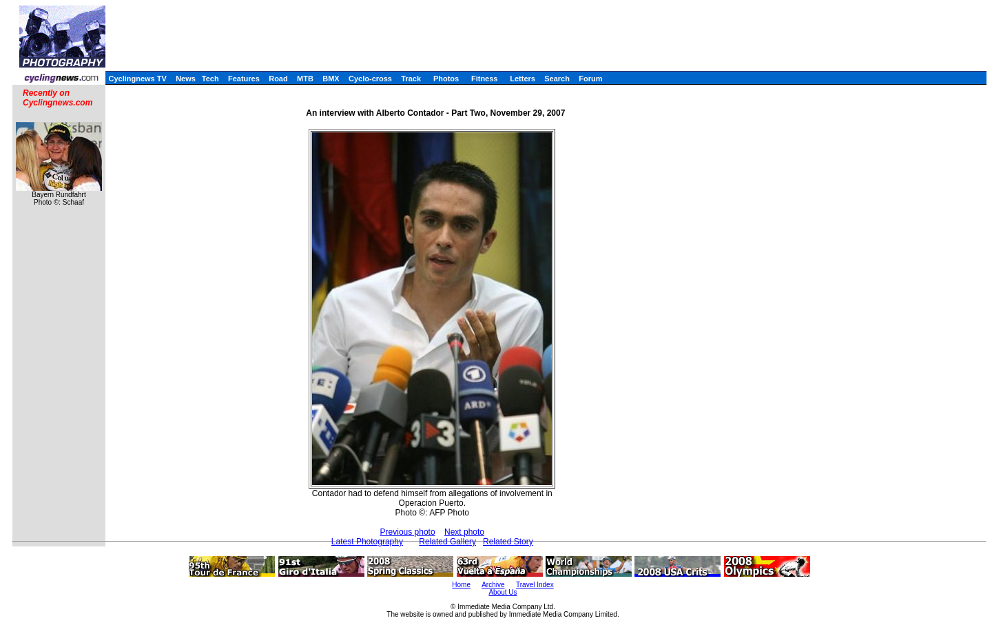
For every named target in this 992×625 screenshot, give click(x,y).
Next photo (464, 532)
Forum (590, 78)
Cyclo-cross (370, 78)
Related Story (508, 541)
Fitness (484, 78)
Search (557, 78)
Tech (210, 78)
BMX (330, 78)
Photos (446, 78)
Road (278, 78)
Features (244, 78)
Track (411, 78)
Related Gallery (447, 541)
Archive (493, 584)
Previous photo (407, 532)
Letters (522, 78)
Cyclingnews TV (137, 78)
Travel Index (535, 584)
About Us (502, 592)
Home (461, 584)
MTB (305, 78)
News (186, 78)
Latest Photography (367, 541)
